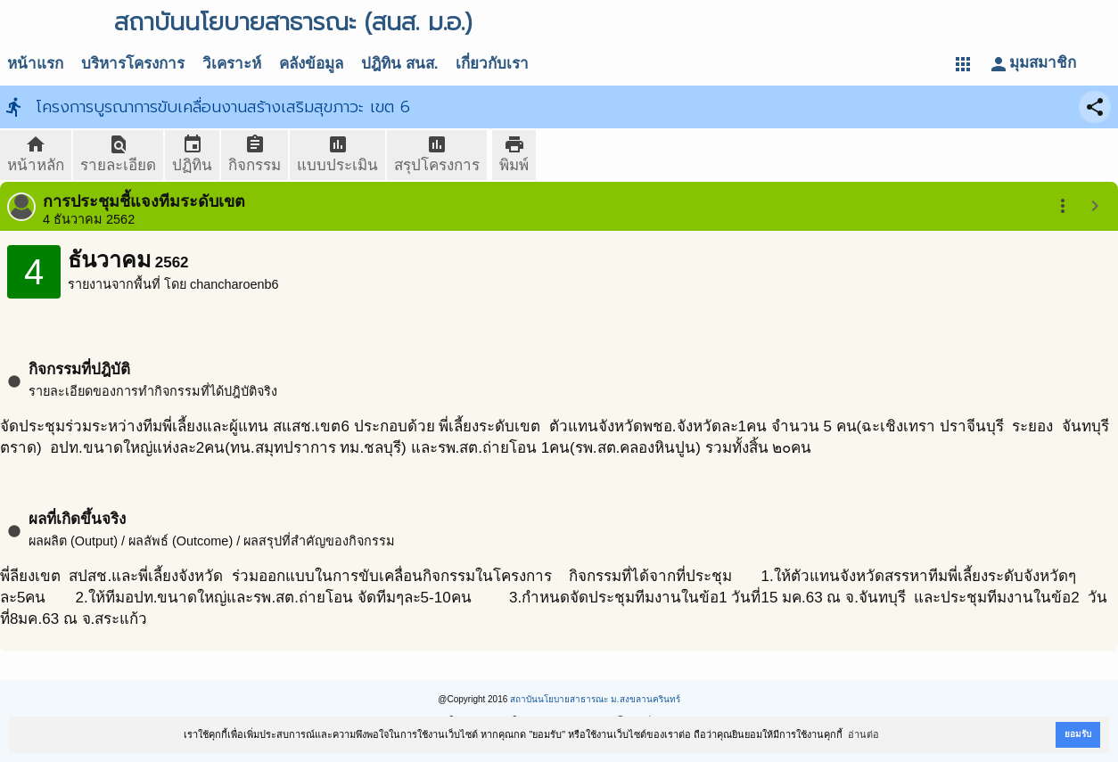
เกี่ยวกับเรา (492, 63)
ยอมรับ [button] (1078, 734)
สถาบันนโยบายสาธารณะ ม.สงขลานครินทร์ (595, 699)
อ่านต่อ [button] (863, 734)
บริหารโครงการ (133, 63)
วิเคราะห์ (231, 63)
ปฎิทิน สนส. (399, 63)
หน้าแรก (35, 63)
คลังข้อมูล (311, 63)
